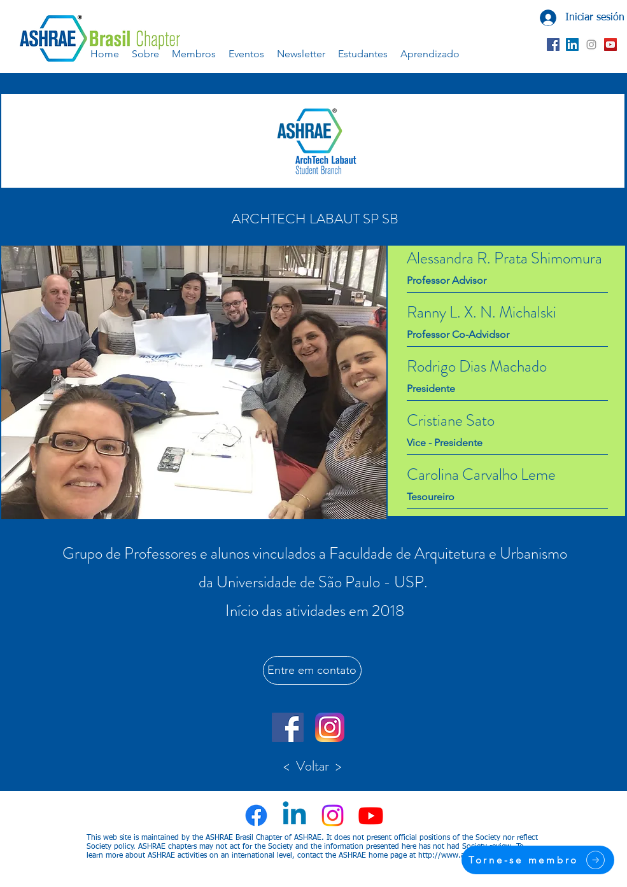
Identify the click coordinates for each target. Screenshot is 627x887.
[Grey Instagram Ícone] (591, 44)
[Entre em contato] (312, 670)
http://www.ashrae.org (457, 856)
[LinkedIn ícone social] (572, 44)
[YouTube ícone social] (610, 44)
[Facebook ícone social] (553, 44)
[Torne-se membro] (537, 860)
